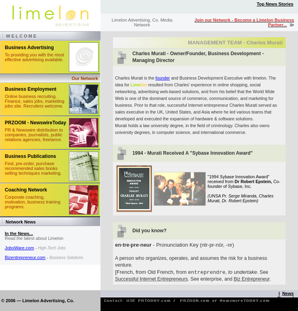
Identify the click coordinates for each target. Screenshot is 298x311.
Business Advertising (29, 47)
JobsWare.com (19, 247)
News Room (286, 296)
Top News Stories (275, 4)
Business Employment (30, 89)
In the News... (19, 233)
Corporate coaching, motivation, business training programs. (32, 202)
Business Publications (30, 156)
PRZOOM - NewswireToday (35, 123)
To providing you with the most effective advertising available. (34, 57)
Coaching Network (26, 190)
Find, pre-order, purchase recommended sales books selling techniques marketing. (33, 168)
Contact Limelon (283, 305)
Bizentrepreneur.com (25, 257)
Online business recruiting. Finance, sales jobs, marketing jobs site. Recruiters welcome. (34, 101)
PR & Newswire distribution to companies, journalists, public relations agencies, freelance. (34, 135)
